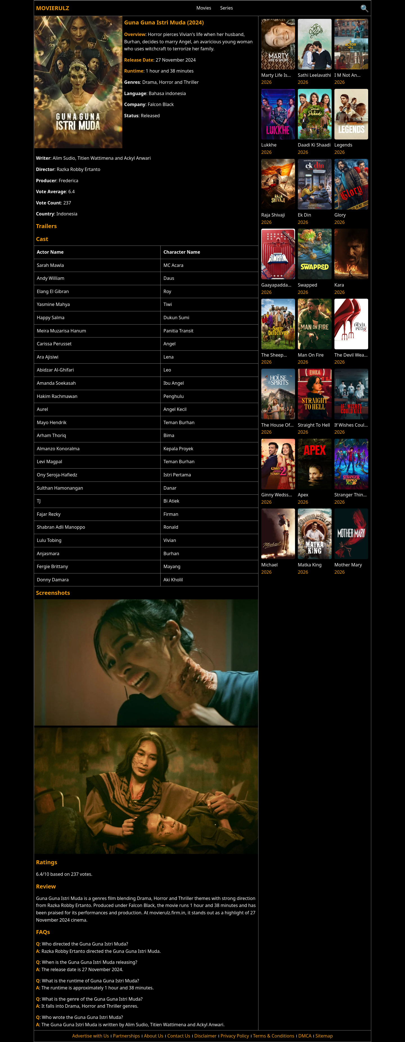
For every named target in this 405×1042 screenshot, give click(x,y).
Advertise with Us (90, 1036)
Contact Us (178, 1036)
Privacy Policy (234, 1036)
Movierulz (52, 8)
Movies (203, 8)
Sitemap (324, 1036)
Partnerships (126, 1036)
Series (226, 8)
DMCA (305, 1036)
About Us (153, 1036)
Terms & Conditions (273, 1036)
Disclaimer (205, 1036)
